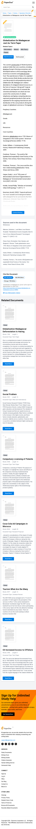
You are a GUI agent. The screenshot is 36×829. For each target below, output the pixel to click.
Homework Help (6, 765)
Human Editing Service (7, 763)
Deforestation (8, 49)
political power (25, 74)
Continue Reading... (18, 212)
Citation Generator (6, 760)
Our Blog (3, 781)
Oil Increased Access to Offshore (18, 650)
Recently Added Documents (9, 808)
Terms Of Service (6, 803)
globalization (14, 136)
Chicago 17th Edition (9, 281)
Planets (6, 52)
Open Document (8, 56)
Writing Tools (5, 755)
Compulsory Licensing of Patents (18, 459)
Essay (5, 325)
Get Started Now (8, 714)
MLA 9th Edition (19, 277)
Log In (3, 776)
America (5, 69)
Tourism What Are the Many (15, 589)
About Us (4, 786)
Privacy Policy (5, 797)
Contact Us (4, 784)
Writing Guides (5, 757)
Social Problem (10, 394)
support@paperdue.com (8, 740)
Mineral (16, 49)
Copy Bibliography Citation (11, 293)
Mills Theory (24, 49)
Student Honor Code (7, 800)
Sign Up (3, 774)
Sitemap (3, 795)
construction (15, 65)
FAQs (2, 779)
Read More (8, 364)
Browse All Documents (8, 805)
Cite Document (20, 57)
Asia (25, 71)
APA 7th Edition (8, 277)
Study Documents (6, 752)
